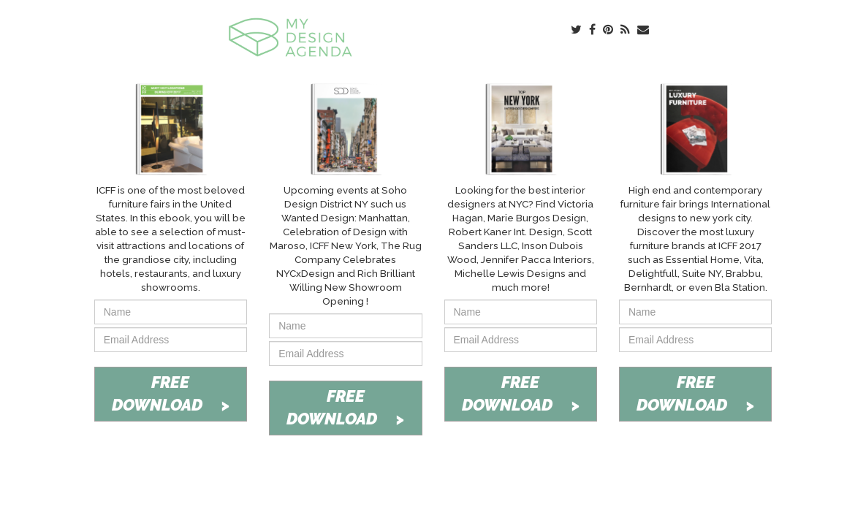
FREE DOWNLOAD (170, 393)
